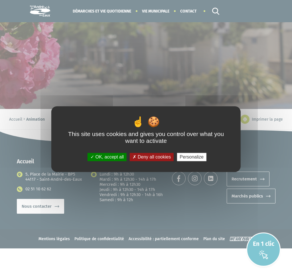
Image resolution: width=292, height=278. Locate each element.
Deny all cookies (152, 157)
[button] (102, 11)
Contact (188, 11)
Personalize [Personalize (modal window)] (192, 157)
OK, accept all (107, 157)
